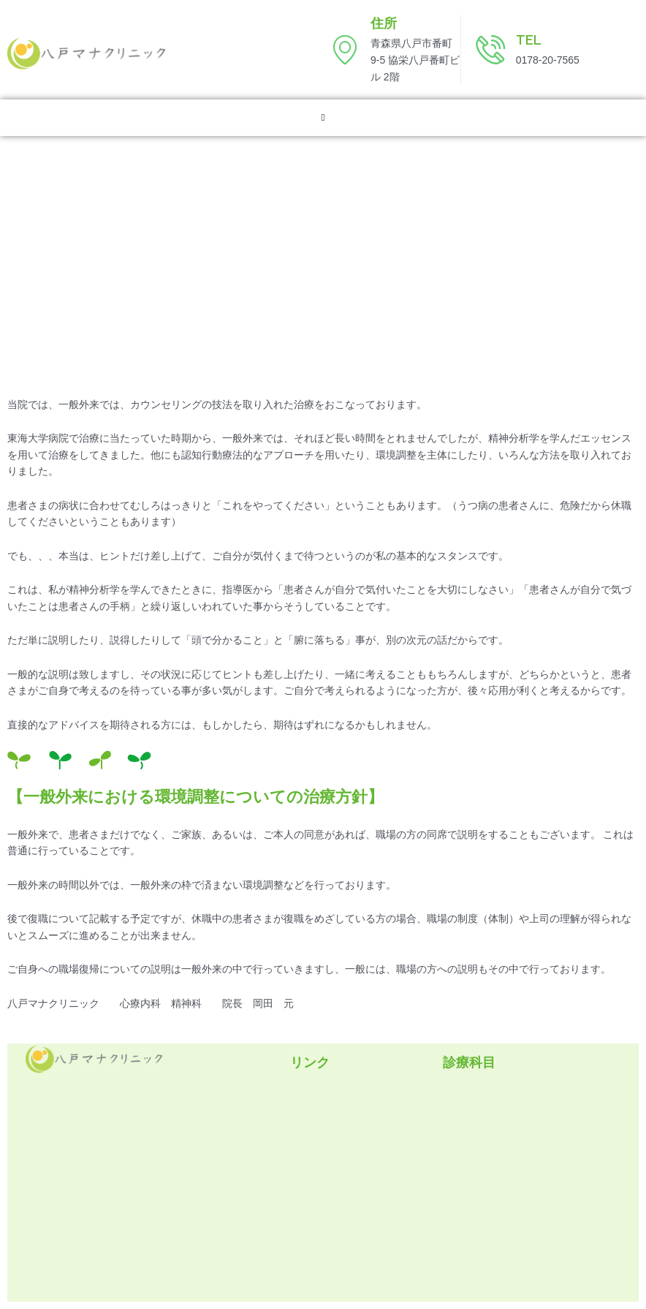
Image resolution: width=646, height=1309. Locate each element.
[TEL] (490, 49)
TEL (529, 40)
